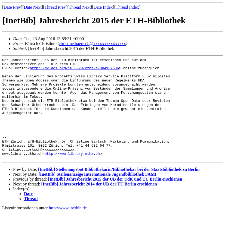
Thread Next (80, 7)
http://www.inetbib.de (68, 228)
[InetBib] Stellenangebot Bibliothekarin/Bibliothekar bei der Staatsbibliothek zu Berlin (119, 189)
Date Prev (12, 7)
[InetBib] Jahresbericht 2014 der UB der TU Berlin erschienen (99, 204)
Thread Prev (55, 7)
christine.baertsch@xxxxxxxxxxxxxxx (92, 43)
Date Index (103, 7)
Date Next (33, 7)
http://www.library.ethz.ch (72, 173)
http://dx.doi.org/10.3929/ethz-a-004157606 (74, 70)
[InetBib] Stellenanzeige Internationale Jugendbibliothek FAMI (98, 194)
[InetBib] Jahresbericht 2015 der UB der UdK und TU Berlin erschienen (115, 199)
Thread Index (127, 7)
